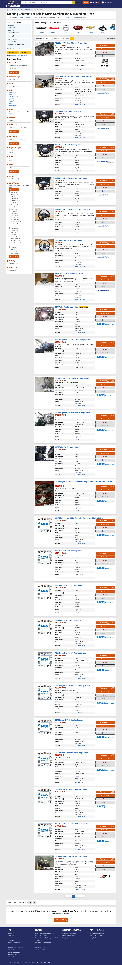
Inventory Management (41, 935)
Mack (11, 100)
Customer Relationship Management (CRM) (46, 938)
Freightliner (13, 96)
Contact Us (10, 938)
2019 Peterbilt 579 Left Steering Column (69, 585)
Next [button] (113, 25)
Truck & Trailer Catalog (96, 935)
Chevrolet (12, 92)
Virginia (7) (14, 251)
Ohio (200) (13, 234)
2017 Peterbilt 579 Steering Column (68, 620)
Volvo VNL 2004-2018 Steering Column (69, 274)
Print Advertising (12, 949)
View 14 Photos (48, 155)
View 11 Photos (48, 86)
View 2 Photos (49, 351)
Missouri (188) (14, 230)
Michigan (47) (14, 224)
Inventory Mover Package (14, 945)
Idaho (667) (14, 207)
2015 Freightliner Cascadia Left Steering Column (72, 340)
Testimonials (11, 940)
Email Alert (25, 52)
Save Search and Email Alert (18, 55)
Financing (69, 6)
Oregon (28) (14, 236)
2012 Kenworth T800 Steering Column (69, 551)
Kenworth (12, 98)
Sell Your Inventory (40, 947)
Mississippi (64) (15, 228)
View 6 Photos (49, 284)
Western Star (13, 105)
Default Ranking (43, 38)
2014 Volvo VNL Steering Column (67, 307)
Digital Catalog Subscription (69, 935)
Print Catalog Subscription (69, 933)
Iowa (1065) (14, 213)
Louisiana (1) (14, 217)
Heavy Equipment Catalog (96, 938)
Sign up (86, 2)
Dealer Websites (39, 945)
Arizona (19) (14, 192)
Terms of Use (47, 962)
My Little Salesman (13, 3)
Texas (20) (13, 247)
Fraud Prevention (12, 954)
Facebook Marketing (40, 949)
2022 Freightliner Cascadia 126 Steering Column (72, 209)
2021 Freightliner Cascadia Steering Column (71, 178)
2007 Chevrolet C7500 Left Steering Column (71, 857)
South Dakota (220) (16, 243)
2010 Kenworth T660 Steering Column (69, 720)
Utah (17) (13, 249)
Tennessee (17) (15, 245)
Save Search (13, 52)
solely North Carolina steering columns (27, 17)
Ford (11, 94)
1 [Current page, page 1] (73, 896)
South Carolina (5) (16, 240)
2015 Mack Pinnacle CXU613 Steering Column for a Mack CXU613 (79, 518)
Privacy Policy (39, 962)
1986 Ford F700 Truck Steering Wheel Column (71, 43)
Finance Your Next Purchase (15, 947)
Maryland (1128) (15, 219)
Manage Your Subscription (69, 938)
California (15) (14, 196)
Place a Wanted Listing (14, 952)
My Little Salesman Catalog (97, 933)
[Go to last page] (83, 896)
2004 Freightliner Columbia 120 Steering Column (72, 378)
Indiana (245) (14, 211)
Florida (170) (14, 202)
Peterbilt (12, 101)
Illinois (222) (14, 209)
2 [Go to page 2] (76, 896)
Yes (30, 902)
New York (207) (15, 232)
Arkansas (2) (14, 194)
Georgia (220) (14, 205)
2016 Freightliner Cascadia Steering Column (71, 789)
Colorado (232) (15, 198)
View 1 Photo (49, 319)
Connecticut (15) (15, 200)
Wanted (54, 6)
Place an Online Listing (14, 942)
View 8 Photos (49, 188)
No (11, 152)
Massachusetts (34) (16, 221)
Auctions (62, 6)
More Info (105, 56)
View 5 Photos (49, 504)
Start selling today (61, 920)
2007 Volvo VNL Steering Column (67, 447)
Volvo (11, 103)
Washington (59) (15, 253)
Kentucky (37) (14, 215)
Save (105, 52)
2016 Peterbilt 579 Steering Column (68, 112)
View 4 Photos (49, 55)
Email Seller (105, 49)
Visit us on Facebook (13, 957)
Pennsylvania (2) (15, 238)
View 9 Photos (49, 219)
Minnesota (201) (15, 226)
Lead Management (40, 940)
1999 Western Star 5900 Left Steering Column (71, 753)
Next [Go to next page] (80, 896)
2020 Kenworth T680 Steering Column (69, 145)
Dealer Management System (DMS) (44, 933)
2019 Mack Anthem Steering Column (68, 240)
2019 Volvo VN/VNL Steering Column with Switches (73, 76)
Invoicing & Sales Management (43, 942)
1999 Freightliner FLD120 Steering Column (70, 653)
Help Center (11, 935)
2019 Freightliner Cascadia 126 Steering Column (72, 686)
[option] (41, 28)
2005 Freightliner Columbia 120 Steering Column (72, 413)
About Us (10, 933)
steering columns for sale (66, 17)
